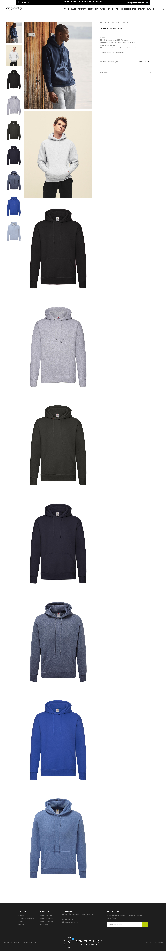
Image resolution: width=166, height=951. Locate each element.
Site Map (21, 924)
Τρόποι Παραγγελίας (47, 916)
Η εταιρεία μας (23, 916)
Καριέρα (21, 921)
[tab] (125, 72)
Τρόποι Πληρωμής (46, 918)
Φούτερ (113, 23)
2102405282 (68, 920)
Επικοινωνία (44, 924)
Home (101, 23)
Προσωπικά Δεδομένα (26, 918)
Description (125, 72)
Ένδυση (107, 23)
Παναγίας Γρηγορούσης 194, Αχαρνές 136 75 (81, 914)
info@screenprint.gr (72, 922)
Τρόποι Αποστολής (46, 921)
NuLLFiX (34, 942)
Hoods (109, 62)
